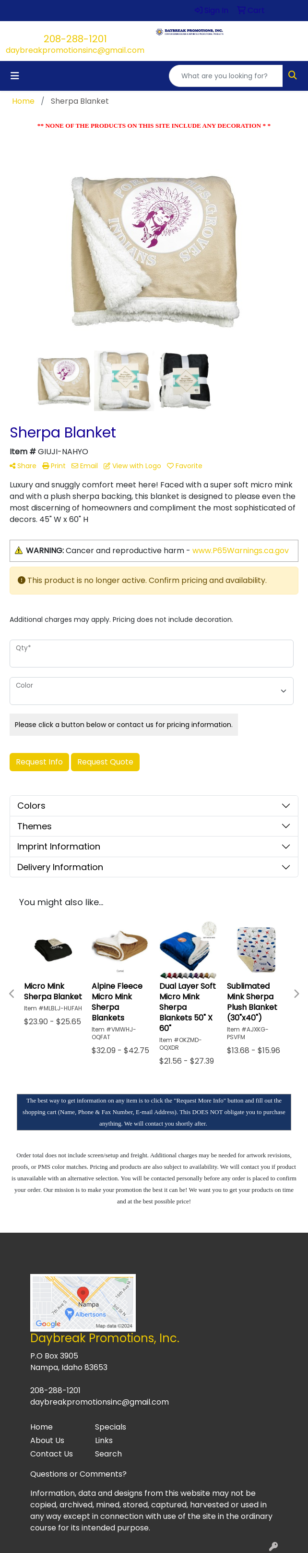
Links (104, 1440)
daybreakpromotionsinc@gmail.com (75, 50)
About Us (47, 1440)
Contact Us (51, 1453)
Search (108, 1453)
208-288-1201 (75, 39)
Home (41, 1426)
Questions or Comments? (78, 1474)
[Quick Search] (226, 76)
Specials (110, 1426)
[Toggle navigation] (15, 76)
